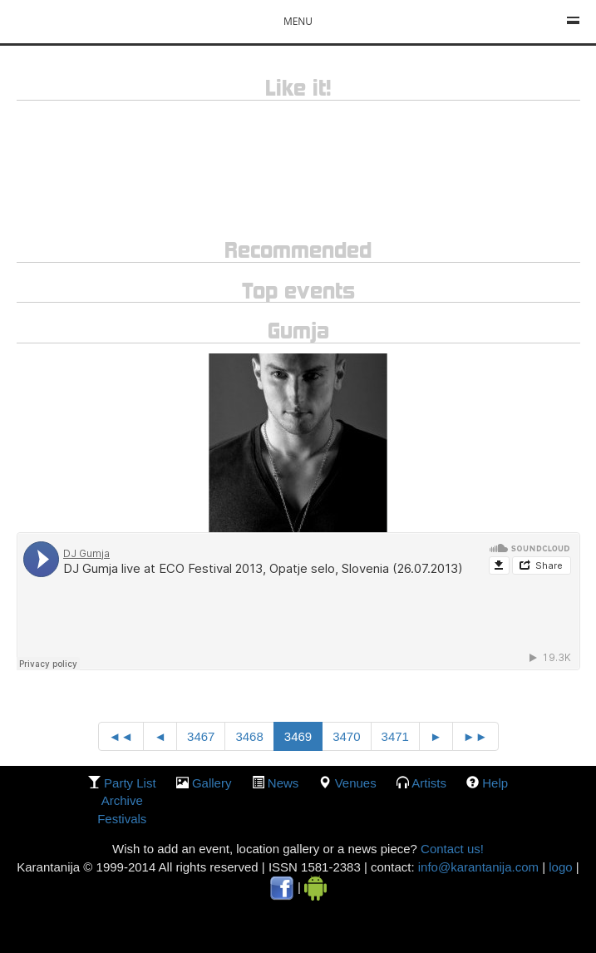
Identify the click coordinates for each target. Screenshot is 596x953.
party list (130, 783)
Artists (428, 783)
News (283, 783)
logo (560, 867)
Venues (356, 783)
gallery (212, 783)
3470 (346, 736)
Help (495, 783)
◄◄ (121, 736)
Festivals (121, 819)
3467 (200, 736)
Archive (122, 800)
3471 (395, 736)
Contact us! (450, 849)
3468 (249, 736)
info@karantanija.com (478, 867)
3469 (298, 736)
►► (475, 736)
